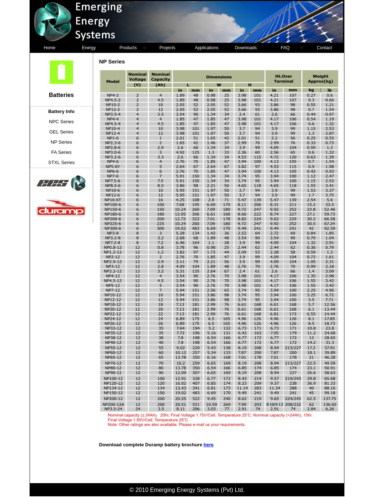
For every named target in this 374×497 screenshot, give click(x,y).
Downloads (246, 47)
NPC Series (61, 121)
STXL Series (61, 162)
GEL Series (61, 132)
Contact (324, 47)
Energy (89, 47)
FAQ (285, 47)
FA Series (61, 152)
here (208, 444)
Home (50, 47)
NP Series (61, 142)
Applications (206, 47)
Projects (167, 47)
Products (128, 47)
